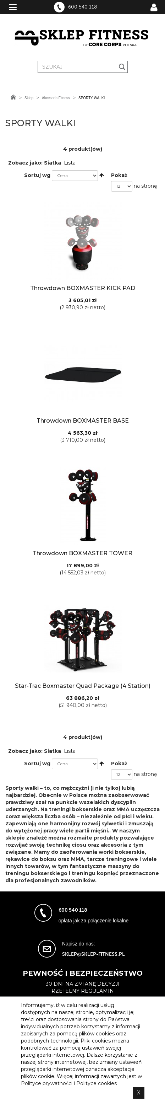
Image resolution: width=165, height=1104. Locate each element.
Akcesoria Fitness (56, 98)
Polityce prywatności (46, 1083)
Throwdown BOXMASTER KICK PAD (82, 288)
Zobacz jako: (25, 163)
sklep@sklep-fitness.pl (93, 954)
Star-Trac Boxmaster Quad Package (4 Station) (82, 685)
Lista (70, 163)
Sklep (28, 98)
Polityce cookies (96, 1083)
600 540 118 (82, 7)
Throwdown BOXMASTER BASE (83, 420)
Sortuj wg (37, 175)
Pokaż (119, 175)
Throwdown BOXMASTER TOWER (82, 553)
